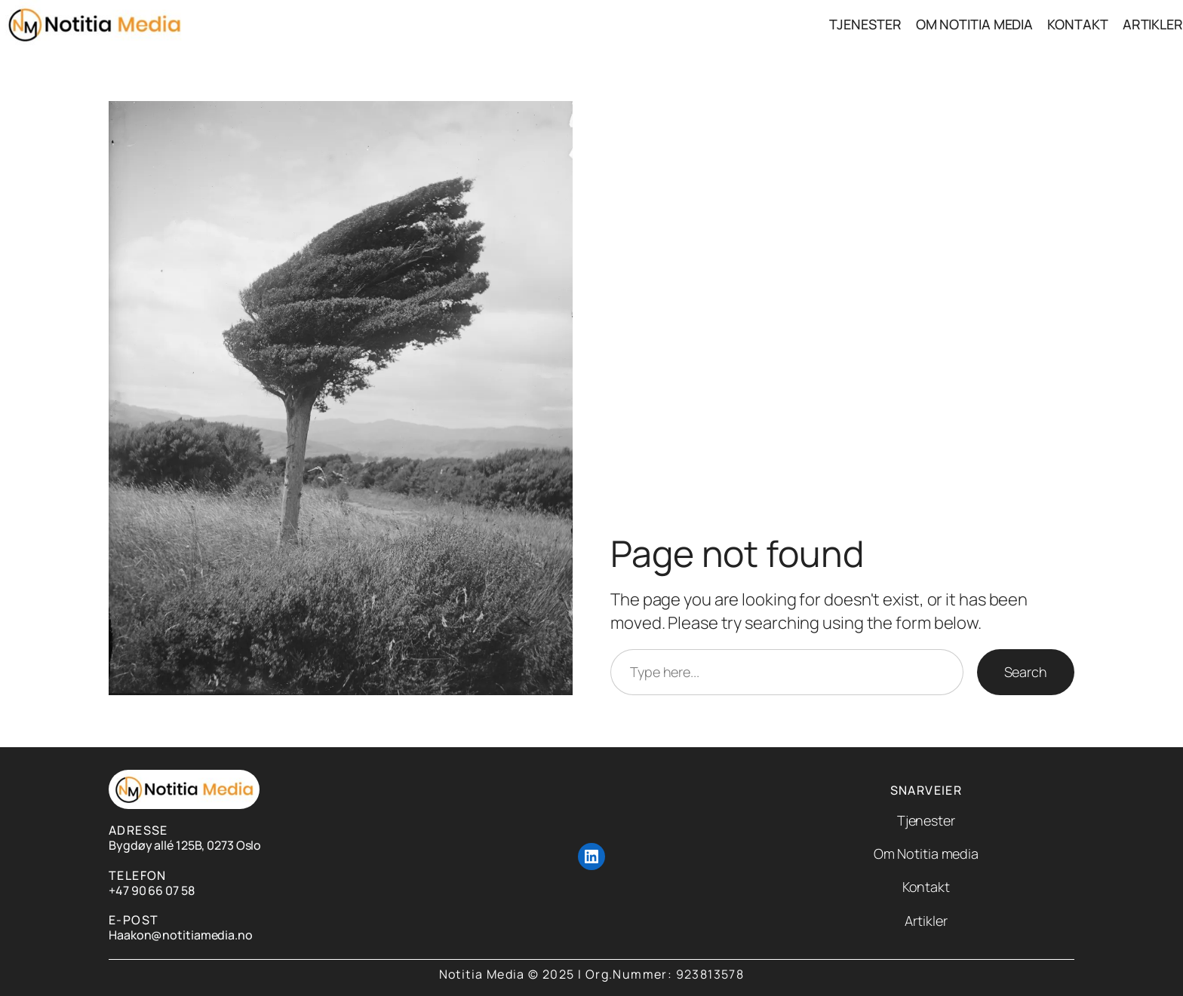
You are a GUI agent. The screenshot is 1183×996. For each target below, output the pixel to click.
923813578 (710, 974)
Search (1025, 672)
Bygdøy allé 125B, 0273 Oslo (185, 845)
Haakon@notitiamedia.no (181, 935)
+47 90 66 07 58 (152, 890)
